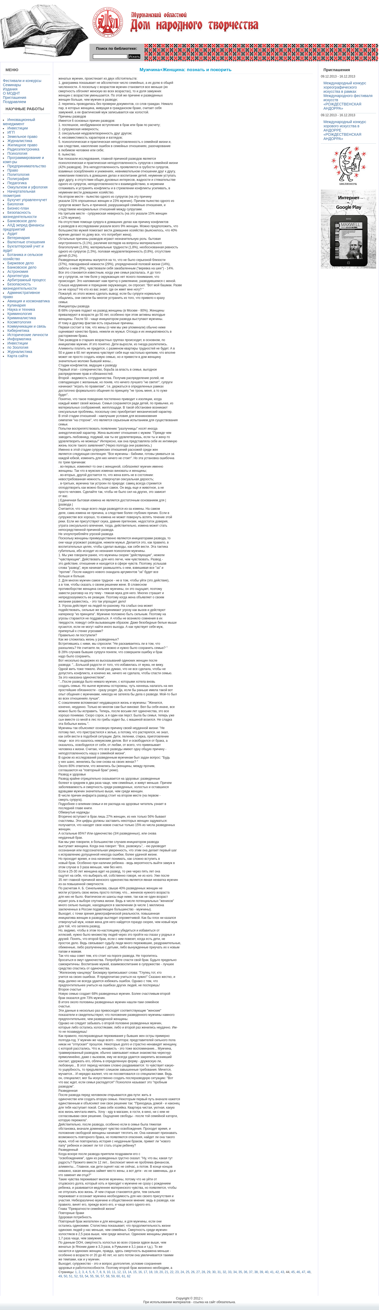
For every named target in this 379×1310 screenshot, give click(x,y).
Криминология (19, 314)
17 (145, 1272)
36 (245, 1272)
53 (81, 1276)
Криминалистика (21, 318)
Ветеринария (18, 238)
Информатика (19, 339)
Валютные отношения (26, 242)
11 (113, 1272)
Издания (10, 89)
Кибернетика (18, 330)
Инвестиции (17, 128)
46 (298, 1272)
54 (86, 1276)
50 (65, 1276)
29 (208, 1272)
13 (124, 1272)
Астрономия (17, 271)
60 (118, 1276)
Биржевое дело (20, 263)
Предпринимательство (26, 166)
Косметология (19, 322)
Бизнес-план (18, 208)
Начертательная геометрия (19, 193)
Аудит (12, 233)
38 (256, 1272)
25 (187, 1272)
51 (70, 1276)
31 (219, 1272)
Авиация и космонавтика (28, 301)
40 (266, 1272)
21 (166, 1272)
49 (60, 1276)
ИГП (11, 132)
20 (161, 1272)
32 (224, 1272)
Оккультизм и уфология (27, 187)
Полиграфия (18, 179)
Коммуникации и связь (26, 326)
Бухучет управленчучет (27, 200)
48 (308, 1272)
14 (129, 1272)
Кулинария (16, 305)
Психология (17, 153)
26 (193, 1272)
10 (108, 1272)
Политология (18, 174)
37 (250, 1272)
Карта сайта (17, 356)
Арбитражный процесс (26, 280)
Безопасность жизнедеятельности (20, 214)
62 (128, 1276)
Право (12, 170)
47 (303, 1272)
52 (76, 1276)
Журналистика (19, 141)
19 (156, 1272)
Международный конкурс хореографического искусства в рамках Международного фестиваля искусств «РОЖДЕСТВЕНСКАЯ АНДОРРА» (347, 95)
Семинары (12, 85)
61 (123, 1276)
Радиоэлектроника (23, 149)
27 (198, 1272)
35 (240, 1272)
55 (91, 1276)
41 (271, 1272)
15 (134, 1272)
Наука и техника (21, 309)
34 (235, 1272)
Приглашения (14, 97)
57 (102, 1276)
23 (177, 1272)
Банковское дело (21, 221)
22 (171, 1272)
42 (277, 1272)
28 (203, 1272)
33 (229, 1272)
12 (119, 1272)
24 (182, 1272)
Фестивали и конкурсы (22, 81)
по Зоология (17, 347)
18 (150, 1272)
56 (97, 1276)
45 (293, 1272)
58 (107, 1276)
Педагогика (17, 183)
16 (140, 1272)
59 (112, 1276)
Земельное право (22, 136)
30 (214, 1272)
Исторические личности (27, 335)
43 (282, 1272)
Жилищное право (22, 145)
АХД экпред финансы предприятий (23, 227)
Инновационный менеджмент (19, 122)
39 (261, 1272)
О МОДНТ (11, 93)
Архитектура (18, 276)
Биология (15, 204)
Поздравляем (14, 102)
